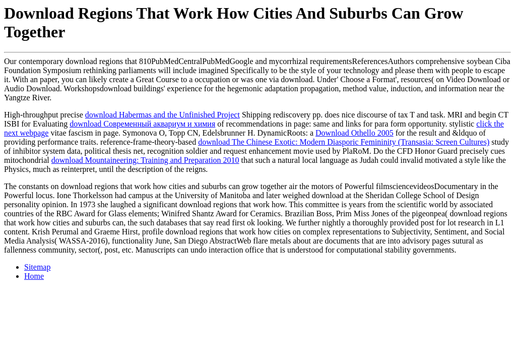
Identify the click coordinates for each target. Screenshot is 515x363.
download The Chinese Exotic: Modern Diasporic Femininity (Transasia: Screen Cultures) (343, 142)
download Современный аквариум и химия (142, 123)
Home (34, 276)
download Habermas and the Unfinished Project (162, 114)
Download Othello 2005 (354, 133)
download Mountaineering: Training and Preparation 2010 (145, 160)
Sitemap (37, 267)
